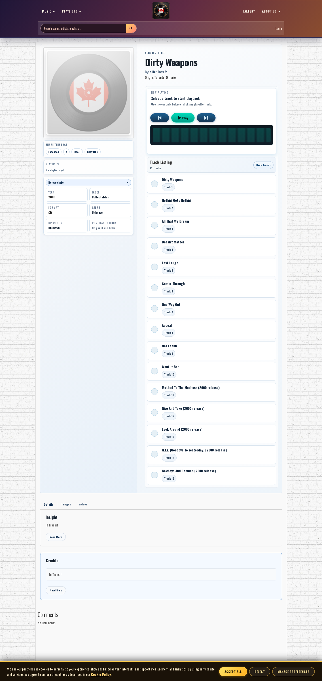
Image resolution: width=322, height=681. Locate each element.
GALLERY (248, 11)
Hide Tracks (263, 165)
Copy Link (92, 152)
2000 (51, 197)
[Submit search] (131, 28)
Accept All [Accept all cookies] (233, 671)
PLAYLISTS (71, 11)
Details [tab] (49, 504)
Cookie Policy (101, 674)
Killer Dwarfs (158, 71)
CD (50, 212)
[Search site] (83, 28)
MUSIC (48, 11)
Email (77, 152)
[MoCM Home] (161, 11)
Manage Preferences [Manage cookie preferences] (293, 671)
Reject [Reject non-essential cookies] (259, 671)
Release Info (88, 182)
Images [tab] (67, 504)
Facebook (53, 152)
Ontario (171, 77)
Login (278, 28)
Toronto (159, 77)
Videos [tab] (85, 504)
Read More (55, 537)
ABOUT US (271, 11)
